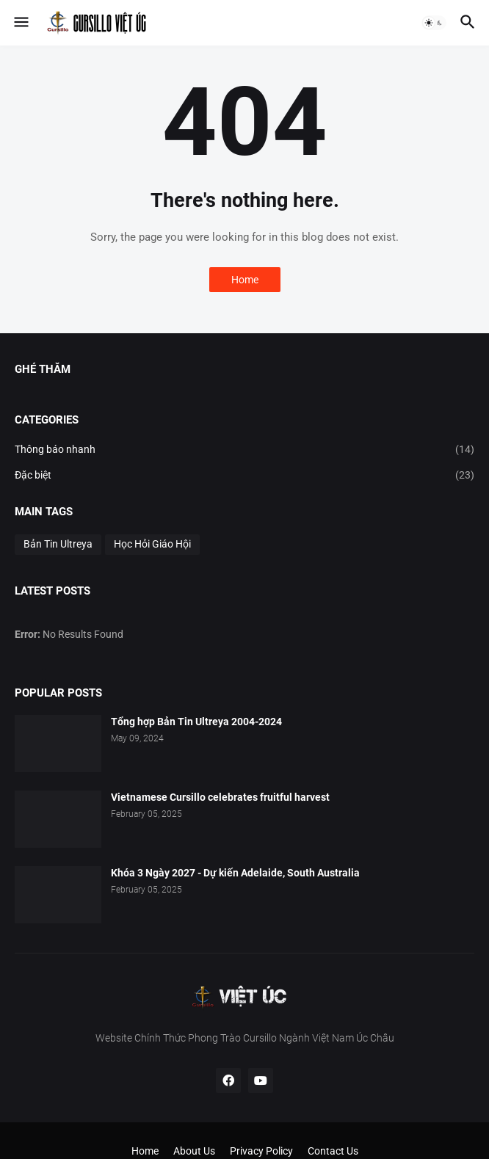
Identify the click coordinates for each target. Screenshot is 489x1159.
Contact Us (333, 1151)
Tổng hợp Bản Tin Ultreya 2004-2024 (196, 721)
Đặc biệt (244, 475)
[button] (20, 22)
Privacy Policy (261, 1151)
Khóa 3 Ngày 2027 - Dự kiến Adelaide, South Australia (235, 873)
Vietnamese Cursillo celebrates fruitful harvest (220, 797)
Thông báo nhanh (244, 450)
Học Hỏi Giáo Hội (152, 544)
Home (244, 280)
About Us (194, 1151)
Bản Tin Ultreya (58, 544)
